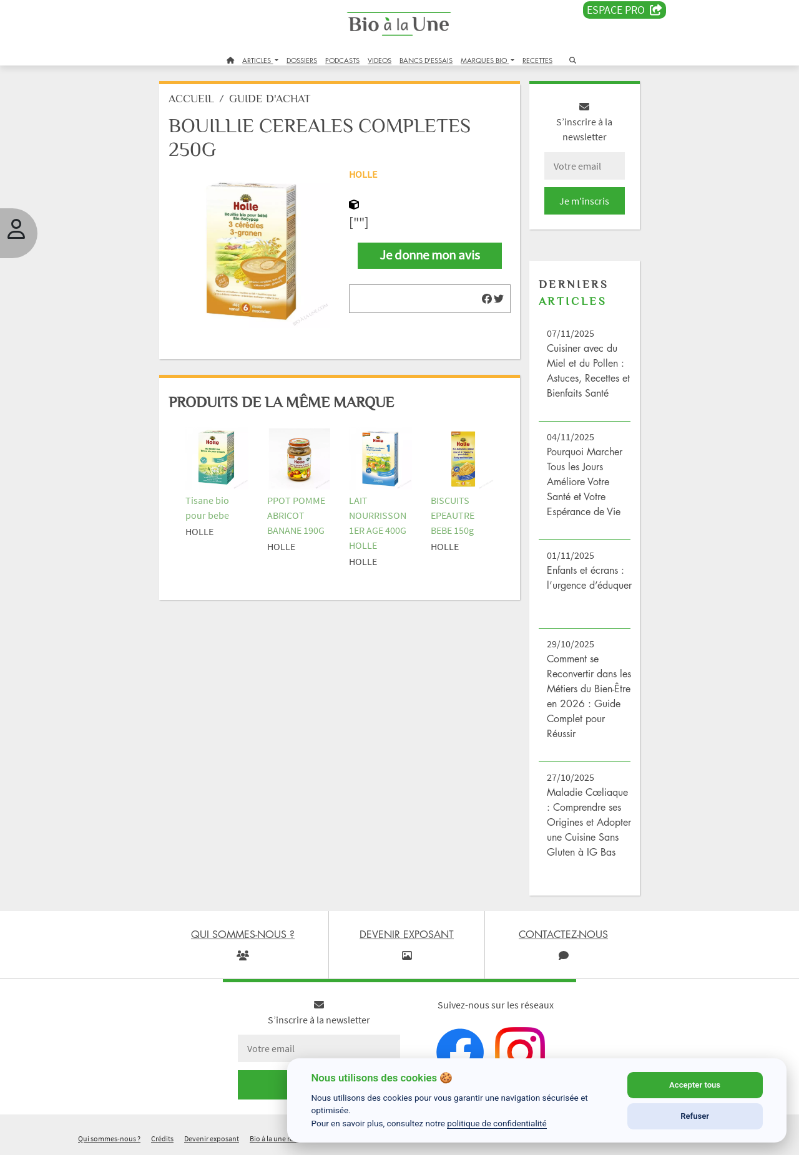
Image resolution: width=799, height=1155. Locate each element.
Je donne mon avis (430, 255)
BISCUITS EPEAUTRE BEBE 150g (452, 515)
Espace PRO (624, 10)
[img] (487, 299)
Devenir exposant (211, 1138)
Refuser (694, 1116)
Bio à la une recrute (280, 1138)
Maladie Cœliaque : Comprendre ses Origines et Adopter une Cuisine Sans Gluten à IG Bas (589, 822)
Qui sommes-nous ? (109, 1138)
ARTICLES (257, 60)
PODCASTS (342, 60)
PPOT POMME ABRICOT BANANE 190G (296, 515)
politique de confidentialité (497, 1123)
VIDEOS (379, 60)
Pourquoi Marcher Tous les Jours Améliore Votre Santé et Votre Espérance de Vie (584, 481)
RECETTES (537, 60)
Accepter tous (694, 1085)
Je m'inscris (584, 201)
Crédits (162, 1138)
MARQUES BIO (485, 60)
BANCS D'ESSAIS (426, 60)
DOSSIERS (302, 60)
